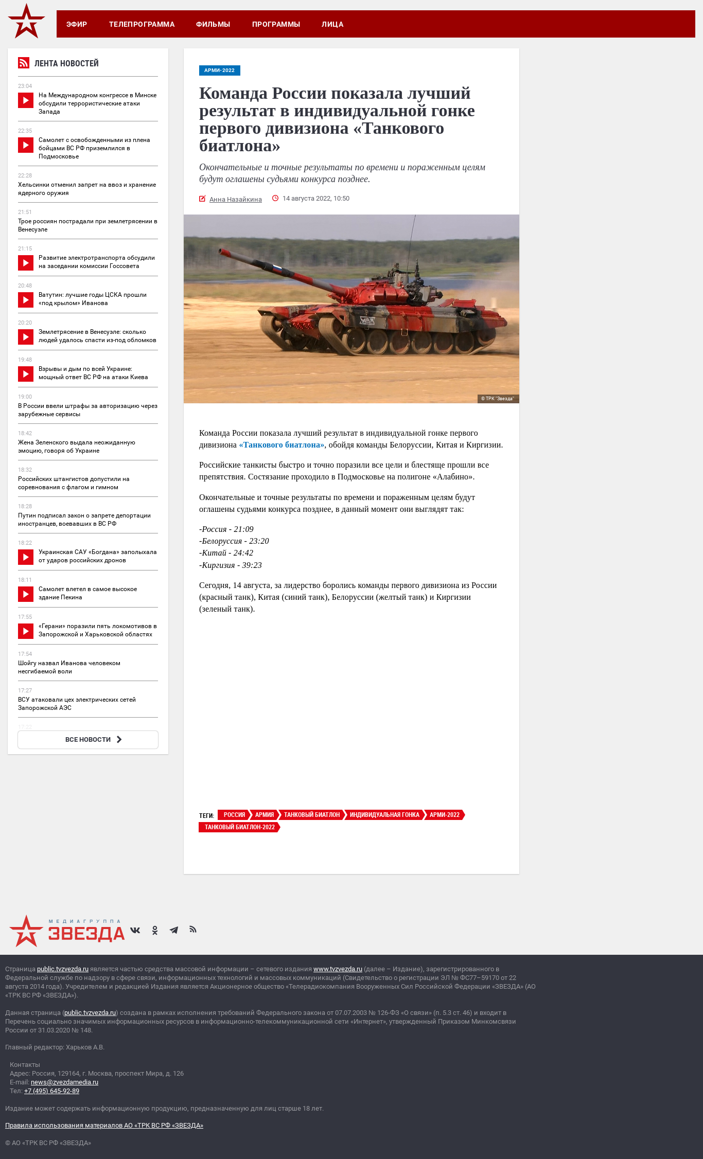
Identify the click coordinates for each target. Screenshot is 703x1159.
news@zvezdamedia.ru (64, 1082)
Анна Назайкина (235, 199)
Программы (276, 24)
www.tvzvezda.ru (337, 969)
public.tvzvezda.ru (63, 969)
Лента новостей (58, 64)
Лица (332, 24)
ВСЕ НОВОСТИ (95, 739)
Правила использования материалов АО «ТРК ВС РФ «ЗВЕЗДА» (104, 1125)
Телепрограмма (141, 24)
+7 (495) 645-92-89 (51, 1091)
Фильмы (213, 24)
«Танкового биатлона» (281, 444)
